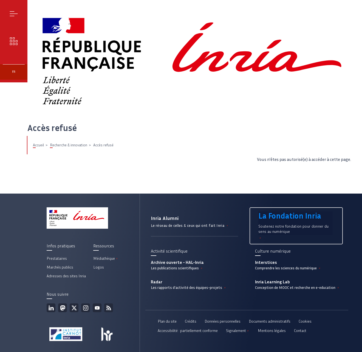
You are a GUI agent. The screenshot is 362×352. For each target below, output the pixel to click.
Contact (300, 330)
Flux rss (108, 307)
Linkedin (51, 307)
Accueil (38, 145)
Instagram (85, 307)
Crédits (190, 321)
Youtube (97, 307)
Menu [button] (14, 13)
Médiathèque (105, 258)
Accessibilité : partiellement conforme (188, 330)
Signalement (238, 330)
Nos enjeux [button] (14, 41)
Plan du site (167, 321)
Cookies (305, 321)
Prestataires (57, 258)
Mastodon (62, 307)
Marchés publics (60, 267)
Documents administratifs (269, 321)
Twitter (74, 307)
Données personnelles (223, 321)
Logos (98, 267)
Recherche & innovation (68, 145)
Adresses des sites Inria (66, 276)
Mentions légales (272, 330)
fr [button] (13, 72)
